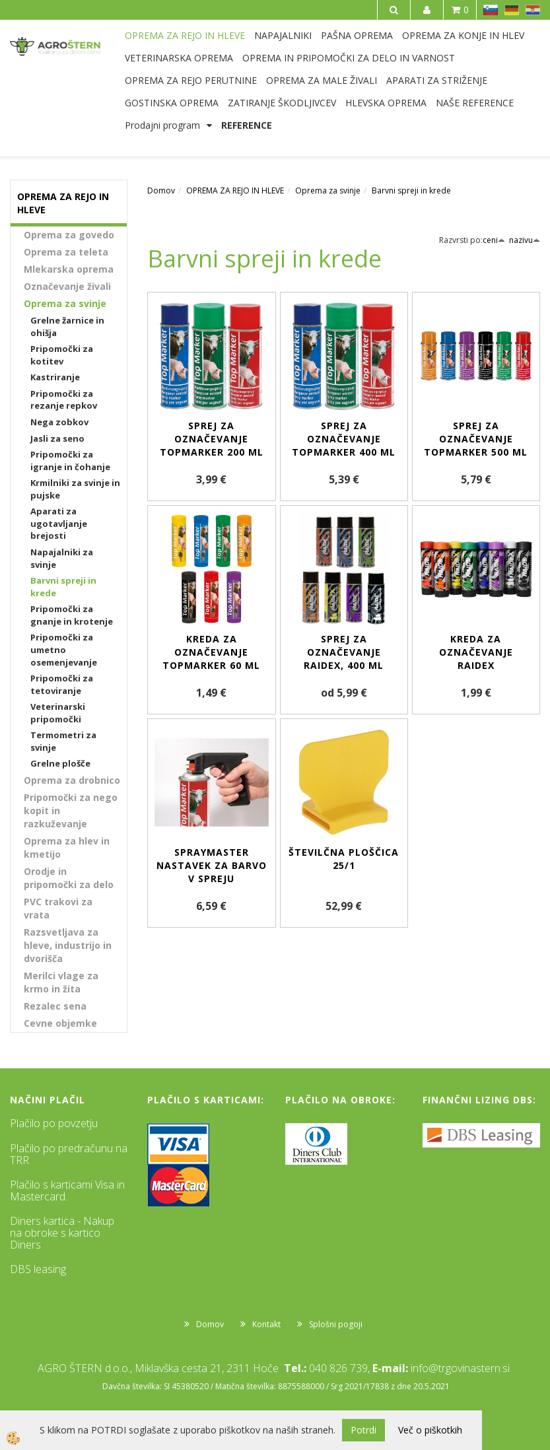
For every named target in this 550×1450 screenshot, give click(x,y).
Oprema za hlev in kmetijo (67, 847)
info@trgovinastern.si (460, 1368)
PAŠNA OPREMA (357, 35)
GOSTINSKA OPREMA (172, 102)
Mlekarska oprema (69, 269)
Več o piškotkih (430, 1430)
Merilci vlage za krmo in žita (61, 982)
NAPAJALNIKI (283, 35)
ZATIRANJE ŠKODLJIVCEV (282, 102)
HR (533, 10)
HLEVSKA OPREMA (386, 102)
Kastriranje (55, 377)
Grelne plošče (60, 763)
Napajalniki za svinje (61, 558)
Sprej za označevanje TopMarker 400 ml (343, 438)
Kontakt (266, 1324)
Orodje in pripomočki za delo (69, 878)
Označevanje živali (67, 286)
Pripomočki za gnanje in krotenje (71, 615)
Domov (161, 190)
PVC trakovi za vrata (58, 908)
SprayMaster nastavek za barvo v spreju (211, 865)
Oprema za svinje (65, 303)
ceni (494, 240)
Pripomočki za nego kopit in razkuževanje (71, 810)
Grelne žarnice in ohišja (67, 326)
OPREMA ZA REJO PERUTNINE (191, 80)
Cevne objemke (60, 1023)
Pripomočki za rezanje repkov (63, 400)
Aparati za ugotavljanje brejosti (58, 523)
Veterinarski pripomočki (57, 713)
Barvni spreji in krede (63, 586)
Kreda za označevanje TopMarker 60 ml (211, 652)
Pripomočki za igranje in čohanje (70, 460)
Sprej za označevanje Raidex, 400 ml (344, 652)
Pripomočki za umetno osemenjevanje (63, 649)
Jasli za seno (57, 438)
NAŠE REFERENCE (475, 102)
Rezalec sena (55, 1006)
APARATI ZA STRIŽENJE (436, 80)
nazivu (524, 240)
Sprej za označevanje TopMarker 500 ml (476, 438)
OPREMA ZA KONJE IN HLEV (463, 35)
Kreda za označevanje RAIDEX (476, 652)
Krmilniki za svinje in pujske (75, 489)
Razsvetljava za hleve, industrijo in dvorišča (68, 945)
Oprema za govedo (69, 234)
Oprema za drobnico (72, 780)
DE (511, 10)
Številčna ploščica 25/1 (344, 859)
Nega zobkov (59, 422)
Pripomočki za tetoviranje (61, 684)
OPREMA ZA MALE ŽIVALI (321, 80)
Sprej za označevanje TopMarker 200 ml (211, 438)
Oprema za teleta (66, 252)
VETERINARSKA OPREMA (179, 58)
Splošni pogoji (335, 1324)
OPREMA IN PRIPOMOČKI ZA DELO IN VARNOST (348, 58)
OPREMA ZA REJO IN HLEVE (185, 35)
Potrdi (363, 1430)
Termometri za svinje (63, 741)
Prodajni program (162, 125)
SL (490, 10)
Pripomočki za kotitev (61, 355)
